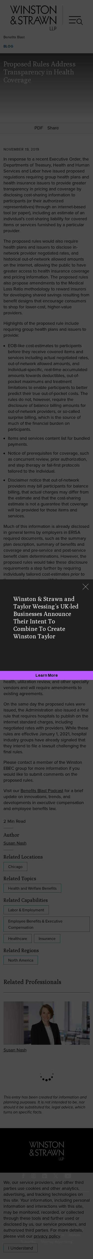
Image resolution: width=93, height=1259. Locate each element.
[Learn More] (46, 675)
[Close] (86, 587)
